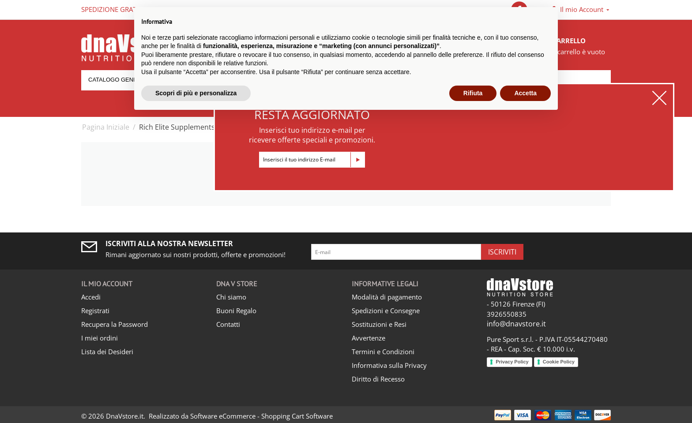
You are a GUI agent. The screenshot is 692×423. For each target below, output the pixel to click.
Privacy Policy (512, 361)
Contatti (228, 324)
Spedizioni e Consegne (386, 310)
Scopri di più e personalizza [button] (196, 93)
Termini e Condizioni (383, 351)
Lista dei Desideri (107, 351)
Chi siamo (231, 296)
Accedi (91, 296)
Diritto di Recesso (378, 378)
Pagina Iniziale (105, 127)
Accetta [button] (525, 93)
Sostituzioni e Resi (379, 324)
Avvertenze (368, 337)
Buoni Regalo (236, 310)
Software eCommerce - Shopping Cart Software (261, 416)
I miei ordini (99, 337)
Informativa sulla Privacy (389, 365)
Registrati (95, 310)
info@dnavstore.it (516, 324)
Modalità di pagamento (387, 296)
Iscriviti (502, 252)
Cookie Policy (559, 361)
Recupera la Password (114, 324)
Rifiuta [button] (473, 93)
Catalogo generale (120, 79)
